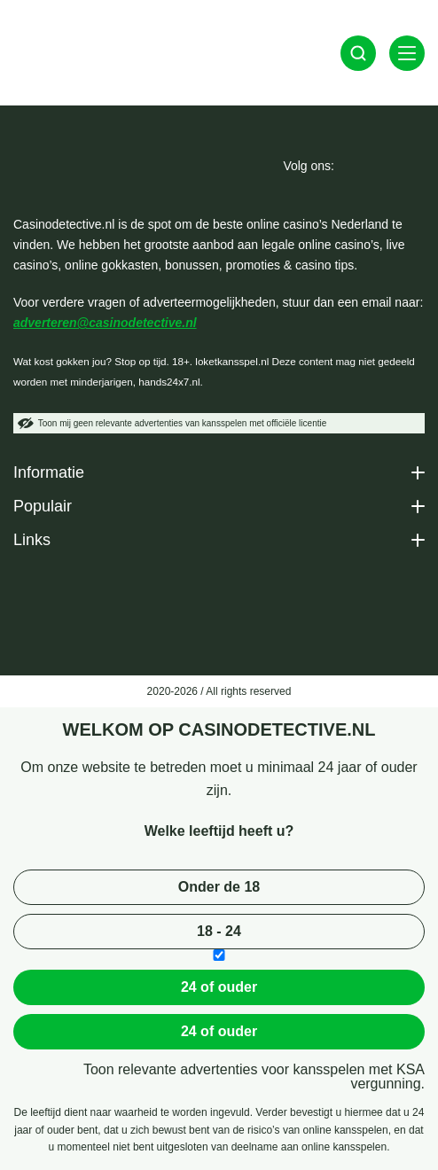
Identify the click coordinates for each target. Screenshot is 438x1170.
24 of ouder (219, 986)
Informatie (48, 472)
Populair (42, 506)
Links (32, 540)
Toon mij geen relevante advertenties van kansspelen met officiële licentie (172, 423)
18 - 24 (219, 931)
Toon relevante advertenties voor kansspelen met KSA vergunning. (254, 1077)
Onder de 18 (219, 886)
